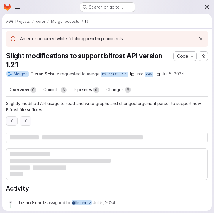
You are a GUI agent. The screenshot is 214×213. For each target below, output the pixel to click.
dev (149, 74)
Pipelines (86, 90)
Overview (22, 90)
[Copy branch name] (132, 74)
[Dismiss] (201, 38)
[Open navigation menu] (17, 7)
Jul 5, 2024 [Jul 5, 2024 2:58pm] (173, 73)
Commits (55, 90)
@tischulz (81, 202)
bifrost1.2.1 (114, 74)
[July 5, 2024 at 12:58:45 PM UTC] (104, 202)
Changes (118, 90)
